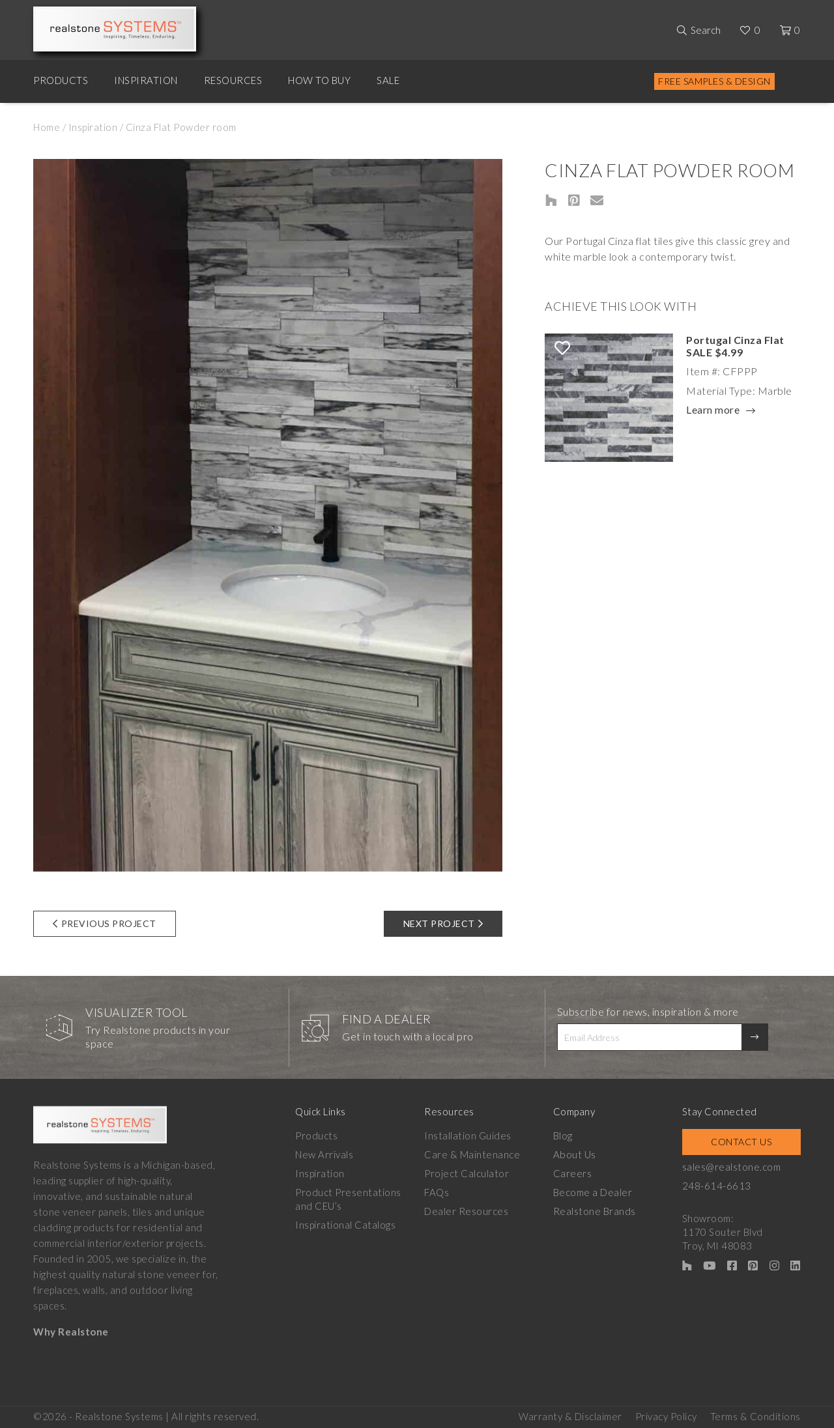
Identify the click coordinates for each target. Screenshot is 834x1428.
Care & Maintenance (473, 1154)
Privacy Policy (666, 1415)
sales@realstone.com (733, 1167)
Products (60, 80)
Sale (388, 80)
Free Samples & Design (714, 81)
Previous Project (104, 923)
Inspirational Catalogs (345, 1225)
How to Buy (319, 80)
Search (706, 30)
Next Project (443, 923)
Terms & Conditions (755, 1415)
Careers (574, 1173)
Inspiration (146, 80)
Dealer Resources (467, 1211)
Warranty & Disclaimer (570, 1415)
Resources (233, 80)
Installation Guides (468, 1135)
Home (46, 127)
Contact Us (742, 1141)
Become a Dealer (594, 1192)
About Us (575, 1154)
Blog (564, 1135)
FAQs (437, 1192)
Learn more (713, 410)
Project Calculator (467, 1173)
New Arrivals (324, 1154)
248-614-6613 (718, 1186)
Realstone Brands (595, 1211)
